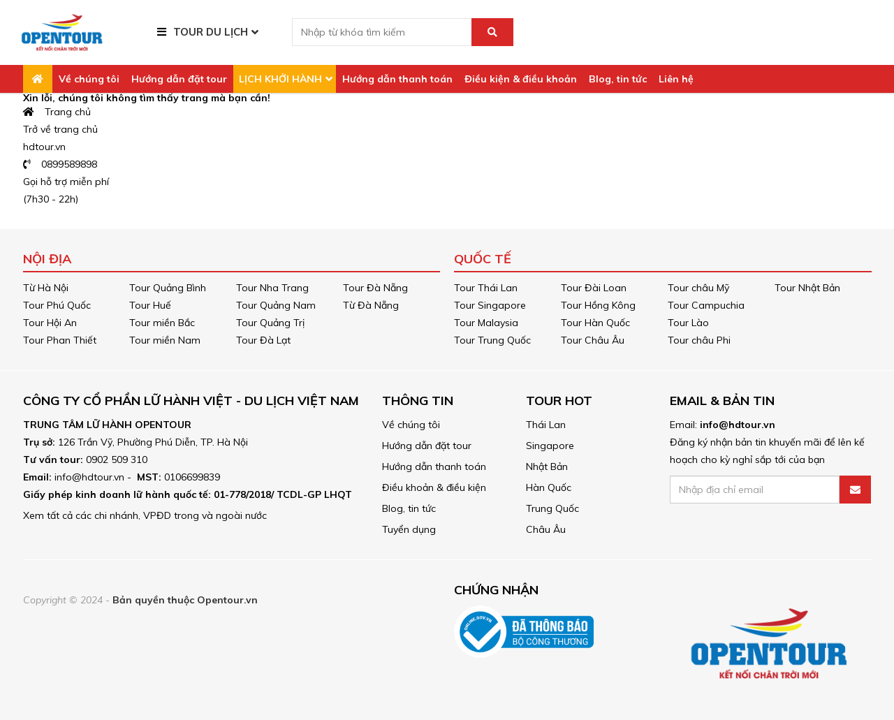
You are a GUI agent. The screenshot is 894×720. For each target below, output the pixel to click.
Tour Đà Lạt (263, 340)
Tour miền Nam (164, 340)
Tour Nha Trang (272, 287)
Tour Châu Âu (592, 340)
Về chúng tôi (89, 79)
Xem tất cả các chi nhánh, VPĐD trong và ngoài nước (145, 515)
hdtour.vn (44, 146)
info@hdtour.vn (737, 424)
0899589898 (60, 164)
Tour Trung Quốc (492, 340)
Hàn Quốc (548, 487)
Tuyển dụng (409, 529)
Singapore (550, 445)
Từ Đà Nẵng (371, 305)
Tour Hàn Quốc (595, 322)
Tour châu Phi (699, 340)
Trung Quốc (552, 508)
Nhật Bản (547, 466)
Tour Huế (150, 305)
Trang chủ (57, 111)
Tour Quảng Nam (276, 305)
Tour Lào (688, 322)
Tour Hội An (50, 322)
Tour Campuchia (706, 305)
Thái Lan (546, 424)
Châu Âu (546, 529)
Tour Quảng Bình (167, 287)
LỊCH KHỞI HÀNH (280, 79)
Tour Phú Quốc (57, 305)
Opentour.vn (227, 600)
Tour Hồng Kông (598, 305)
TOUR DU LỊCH (210, 31)
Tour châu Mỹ (698, 287)
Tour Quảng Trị (270, 322)
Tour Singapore (490, 305)
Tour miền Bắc (162, 322)
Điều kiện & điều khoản (520, 79)
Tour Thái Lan (486, 287)
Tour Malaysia (486, 322)
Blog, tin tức (618, 79)
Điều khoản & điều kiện (434, 487)
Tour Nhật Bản (807, 287)
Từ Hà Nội (45, 287)
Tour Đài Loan (593, 287)
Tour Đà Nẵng (375, 287)
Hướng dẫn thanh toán (397, 79)
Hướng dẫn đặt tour (179, 79)
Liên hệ (676, 79)
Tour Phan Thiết (59, 340)
